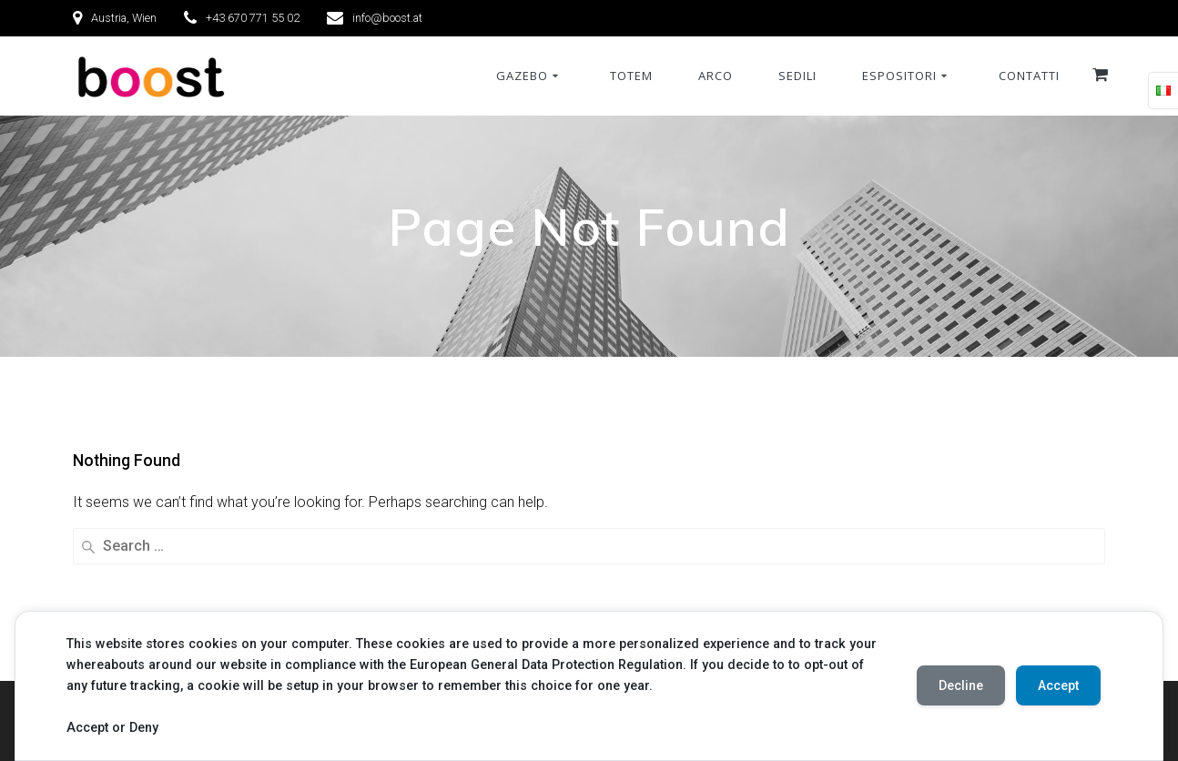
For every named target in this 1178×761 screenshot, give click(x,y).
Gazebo (522, 75)
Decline (961, 685)
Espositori (899, 75)
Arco (715, 75)
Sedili (797, 75)
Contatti (1029, 75)
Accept (1058, 685)
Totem (631, 75)
